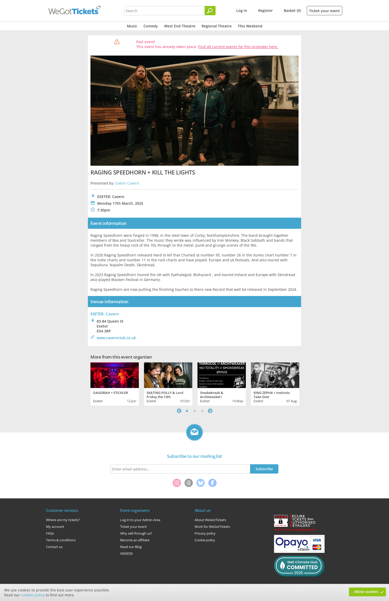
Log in (241, 10)
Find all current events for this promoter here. (238, 46)
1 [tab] (186, 410)
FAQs (50, 533)
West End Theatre (179, 26)
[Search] (210, 10)
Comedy (150, 26)
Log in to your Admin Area (140, 520)
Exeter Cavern (127, 183)
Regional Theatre (217, 26)
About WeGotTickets (210, 520)
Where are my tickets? (63, 520)
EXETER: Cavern (104, 313)
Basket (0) (292, 10)
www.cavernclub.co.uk (116, 337)
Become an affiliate (134, 540)
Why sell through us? (136, 533)
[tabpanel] (114, 383)
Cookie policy (205, 540)
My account (55, 526)
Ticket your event (324, 10)
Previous (179, 410)
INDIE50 (126, 553)
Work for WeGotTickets (212, 526)
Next (210, 410)
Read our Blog (131, 546)
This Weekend (250, 26)
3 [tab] (202, 410)
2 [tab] (194, 410)
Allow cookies (366, 591)
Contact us (54, 546)
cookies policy (33, 594)
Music (132, 26)
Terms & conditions (61, 540)
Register (265, 10)
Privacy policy (205, 533)
